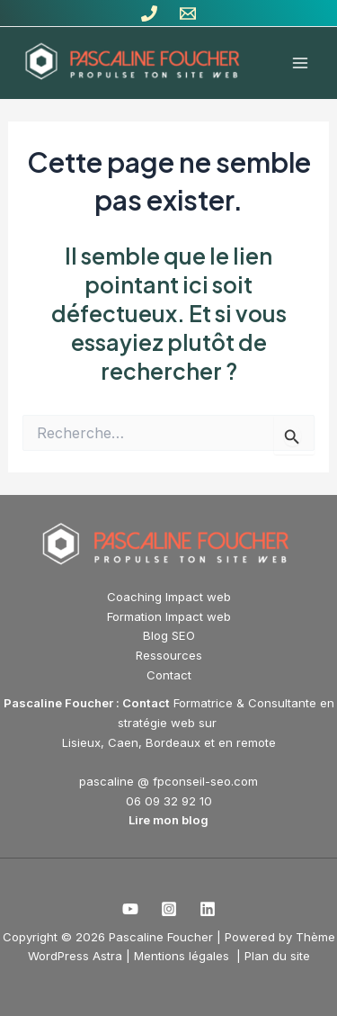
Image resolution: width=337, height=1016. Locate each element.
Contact (168, 675)
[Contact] (188, 13)
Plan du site (277, 956)
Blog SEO (169, 635)
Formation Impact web (169, 616)
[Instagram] (169, 909)
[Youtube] (130, 909)
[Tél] (149, 13)
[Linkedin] (208, 909)
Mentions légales (183, 956)
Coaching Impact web (169, 596)
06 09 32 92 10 (169, 801)
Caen (123, 742)
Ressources (169, 655)
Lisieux (81, 742)
